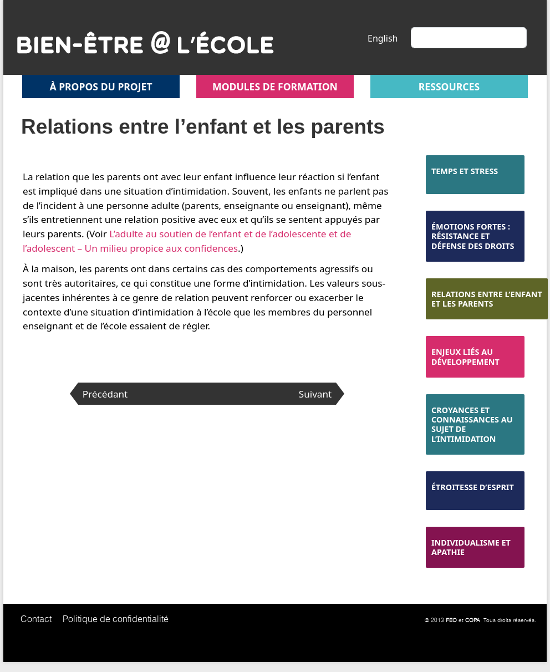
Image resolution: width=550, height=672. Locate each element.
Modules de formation (275, 86)
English (383, 38)
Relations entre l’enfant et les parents (486, 299)
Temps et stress (464, 171)
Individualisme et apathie (471, 547)
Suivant (315, 394)
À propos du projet (100, 86)
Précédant (105, 394)
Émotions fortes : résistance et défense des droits (472, 236)
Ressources (449, 86)
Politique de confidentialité (116, 618)
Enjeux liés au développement (465, 356)
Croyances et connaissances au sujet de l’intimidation (472, 424)
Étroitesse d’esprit (472, 487)
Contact (36, 618)
